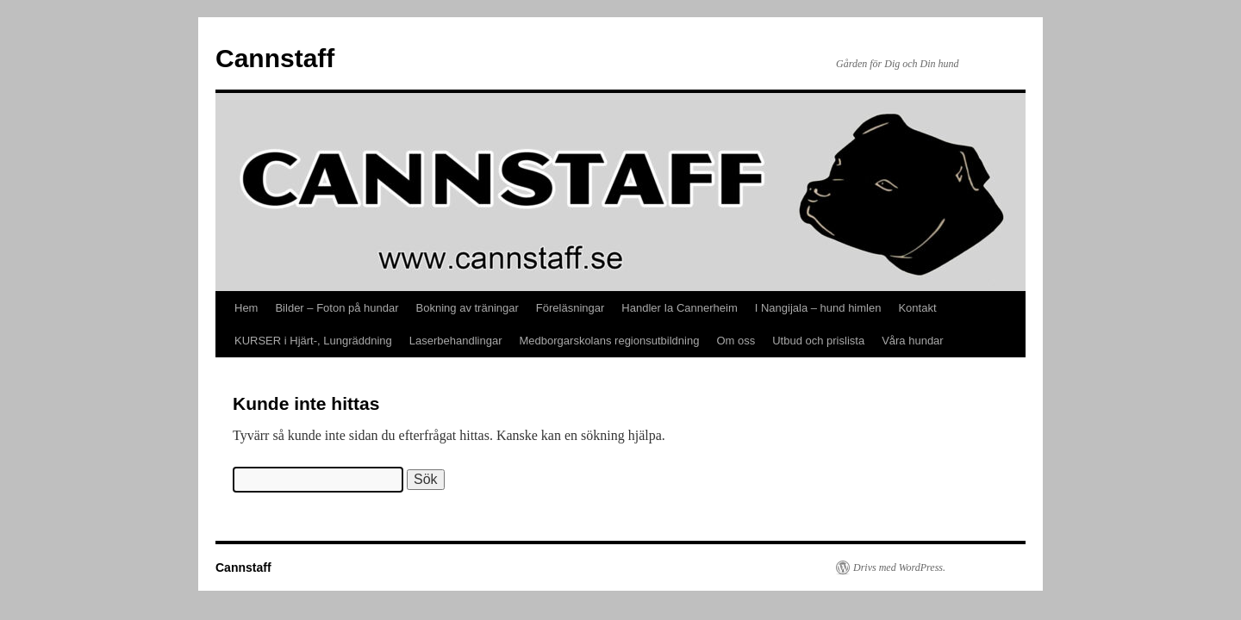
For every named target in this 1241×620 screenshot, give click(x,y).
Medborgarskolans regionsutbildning (610, 340)
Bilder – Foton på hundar (336, 307)
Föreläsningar (570, 307)
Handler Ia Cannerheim (679, 307)
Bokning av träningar (467, 307)
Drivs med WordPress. (899, 567)
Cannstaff (274, 58)
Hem (246, 307)
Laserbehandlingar (455, 340)
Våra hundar (913, 340)
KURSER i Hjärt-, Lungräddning (313, 340)
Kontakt (917, 307)
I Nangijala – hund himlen (818, 307)
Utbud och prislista (818, 340)
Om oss (735, 340)
